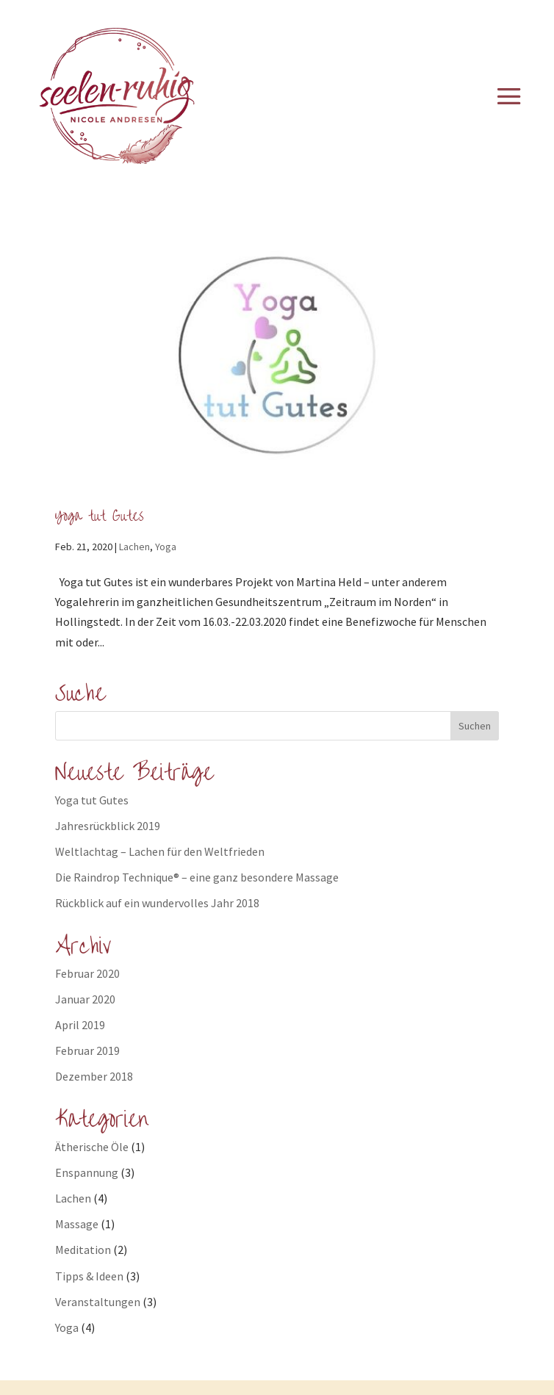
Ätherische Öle (92, 1146)
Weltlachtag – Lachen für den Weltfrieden (160, 851)
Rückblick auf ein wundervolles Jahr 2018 (157, 902)
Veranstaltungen (97, 1301)
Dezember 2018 (94, 1076)
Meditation (83, 1249)
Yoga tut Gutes (99, 516)
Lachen (134, 546)
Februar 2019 (87, 1050)
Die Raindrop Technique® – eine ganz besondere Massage (197, 877)
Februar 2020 (87, 973)
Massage (76, 1223)
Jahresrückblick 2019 (107, 825)
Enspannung (86, 1172)
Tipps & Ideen (89, 1276)
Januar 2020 (85, 999)
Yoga (165, 546)
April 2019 (80, 1024)
